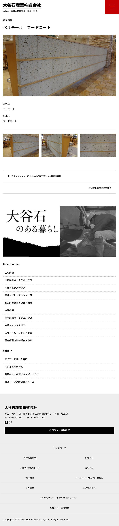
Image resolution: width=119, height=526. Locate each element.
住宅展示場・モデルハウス (18, 280)
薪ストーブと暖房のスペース (19, 382)
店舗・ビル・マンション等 (18, 295)
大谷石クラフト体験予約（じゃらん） (59, 498)
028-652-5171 (16, 417)
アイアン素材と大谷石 (16, 359)
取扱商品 (89, 468)
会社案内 (30, 488)
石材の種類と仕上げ (30, 468)
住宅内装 (9, 272)
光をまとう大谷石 (14, 367)
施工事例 (30, 478)
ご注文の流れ (89, 488)
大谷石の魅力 (29, 458)
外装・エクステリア (15, 287)
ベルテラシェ (89, 478)
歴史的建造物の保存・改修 (18, 302)
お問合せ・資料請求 (59, 430)
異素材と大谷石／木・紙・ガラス (22, 374)
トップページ (59, 448)
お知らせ (89, 458)
